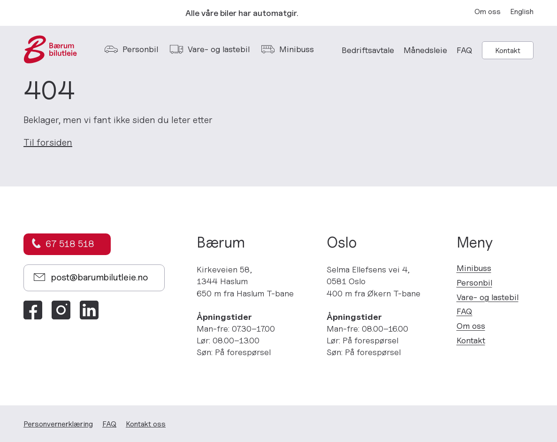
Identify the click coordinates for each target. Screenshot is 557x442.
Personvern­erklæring (58, 423)
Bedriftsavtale (368, 50)
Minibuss (474, 268)
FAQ (465, 50)
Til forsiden (47, 142)
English (522, 11)
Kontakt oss (146, 423)
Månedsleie (425, 50)
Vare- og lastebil (488, 297)
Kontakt (507, 50)
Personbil (474, 282)
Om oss (487, 11)
